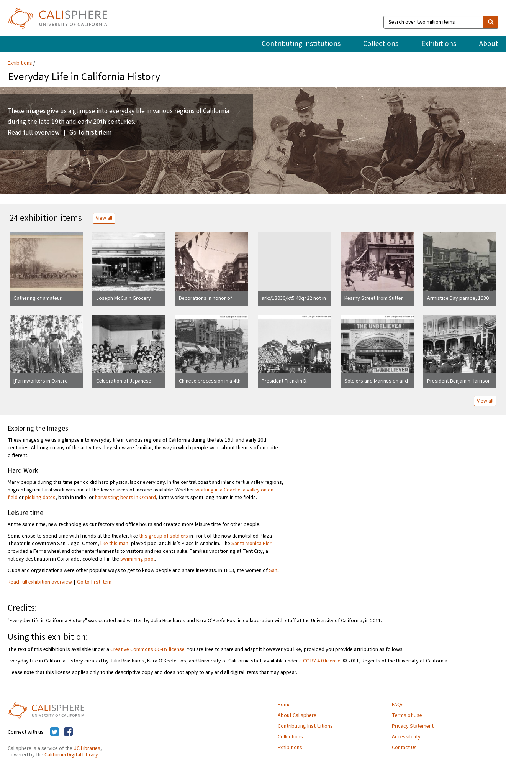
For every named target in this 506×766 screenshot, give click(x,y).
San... (275, 570)
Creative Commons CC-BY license (147, 649)
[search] (490, 22)
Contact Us (404, 747)
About (488, 43)
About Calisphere (297, 715)
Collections (380, 43)
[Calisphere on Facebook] (68, 732)
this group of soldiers (163, 536)
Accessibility (406, 737)
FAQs (398, 704)
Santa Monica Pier (251, 543)
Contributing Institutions (301, 43)
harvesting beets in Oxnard (125, 497)
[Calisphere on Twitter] (54, 732)
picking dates (40, 497)
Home (284, 704)
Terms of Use (407, 715)
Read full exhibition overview (40, 582)
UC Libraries (87, 748)
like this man (114, 543)
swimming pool (137, 559)
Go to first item (90, 132)
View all (104, 218)
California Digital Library (71, 755)
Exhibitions (438, 43)
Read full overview (34, 132)
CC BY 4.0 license (322, 661)
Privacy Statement (413, 726)
